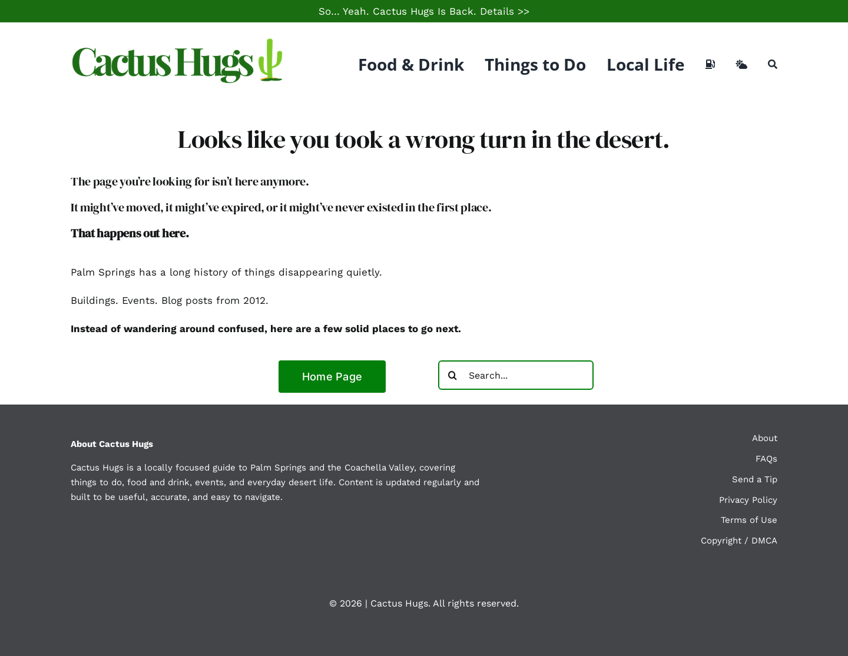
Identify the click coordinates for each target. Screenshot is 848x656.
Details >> (504, 11)
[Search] (772, 64)
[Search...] (516, 375)
